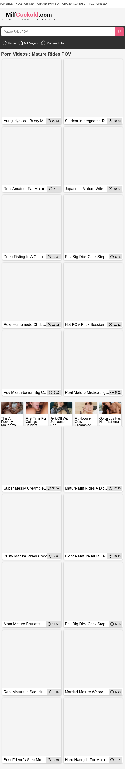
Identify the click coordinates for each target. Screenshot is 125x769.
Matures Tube (52, 43)
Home (9, 43)
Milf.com (29, 14)
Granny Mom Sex (48, 3)
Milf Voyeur (28, 43)
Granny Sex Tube (73, 3)
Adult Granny (25, 3)
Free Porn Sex (97, 3)
